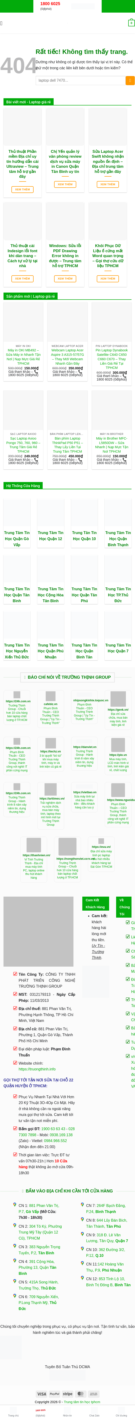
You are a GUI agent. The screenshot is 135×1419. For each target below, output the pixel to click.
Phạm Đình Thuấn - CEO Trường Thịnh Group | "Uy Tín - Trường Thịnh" (50, 715)
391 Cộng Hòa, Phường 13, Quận (37, 1268)
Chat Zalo (94, 1412)
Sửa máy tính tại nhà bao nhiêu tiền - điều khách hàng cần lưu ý (84, 802)
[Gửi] (130, 80)
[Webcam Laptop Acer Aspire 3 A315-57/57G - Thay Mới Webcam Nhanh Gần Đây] (67, 322)
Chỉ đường (121, 1412)
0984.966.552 (55, 1141)
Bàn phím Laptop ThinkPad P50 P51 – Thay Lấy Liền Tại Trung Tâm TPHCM (67, 445)
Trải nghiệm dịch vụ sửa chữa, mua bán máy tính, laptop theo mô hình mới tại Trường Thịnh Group (50, 813)
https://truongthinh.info (37, 1069)
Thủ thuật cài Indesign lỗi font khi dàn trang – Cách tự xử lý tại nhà (22, 256)
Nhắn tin (67, 1412)
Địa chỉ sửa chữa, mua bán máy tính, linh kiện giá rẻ (118, 719)
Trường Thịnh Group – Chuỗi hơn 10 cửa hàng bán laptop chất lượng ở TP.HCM (67, 870)
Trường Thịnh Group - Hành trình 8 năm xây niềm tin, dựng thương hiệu (84, 758)
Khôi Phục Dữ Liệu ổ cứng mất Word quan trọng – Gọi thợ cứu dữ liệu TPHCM (107, 256)
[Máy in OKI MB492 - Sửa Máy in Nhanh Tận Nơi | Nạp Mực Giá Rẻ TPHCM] (23, 322)
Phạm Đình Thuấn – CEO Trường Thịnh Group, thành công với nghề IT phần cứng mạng (118, 813)
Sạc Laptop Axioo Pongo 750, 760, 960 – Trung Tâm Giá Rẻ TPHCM (23, 445)
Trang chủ (13, 1412)
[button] (3, 23)
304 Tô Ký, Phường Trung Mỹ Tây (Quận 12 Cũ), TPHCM (40, 1232)
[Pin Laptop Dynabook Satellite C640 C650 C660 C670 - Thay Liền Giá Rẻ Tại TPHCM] (112, 322)
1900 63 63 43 (53, 1129)
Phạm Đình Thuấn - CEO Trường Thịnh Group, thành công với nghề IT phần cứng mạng (17, 761)
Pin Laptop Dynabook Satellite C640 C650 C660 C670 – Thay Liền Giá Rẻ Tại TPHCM (112, 359)
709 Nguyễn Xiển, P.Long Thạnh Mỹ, (39, 1303)
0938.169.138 (61, 1135)
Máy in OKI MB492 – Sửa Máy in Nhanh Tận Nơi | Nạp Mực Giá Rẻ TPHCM (23, 356)
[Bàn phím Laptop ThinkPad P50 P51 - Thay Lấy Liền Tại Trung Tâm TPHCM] (67, 410)
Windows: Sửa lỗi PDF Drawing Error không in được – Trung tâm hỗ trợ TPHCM (65, 256)
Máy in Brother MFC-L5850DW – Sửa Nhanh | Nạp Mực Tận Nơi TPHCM (111, 445)
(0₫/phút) (40, 1411)
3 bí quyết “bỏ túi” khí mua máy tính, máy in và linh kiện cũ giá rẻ (51, 761)
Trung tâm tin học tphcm (82, 1402)
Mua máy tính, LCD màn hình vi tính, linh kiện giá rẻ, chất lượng (117, 765)
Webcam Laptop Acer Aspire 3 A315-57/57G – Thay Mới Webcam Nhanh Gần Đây (67, 356)
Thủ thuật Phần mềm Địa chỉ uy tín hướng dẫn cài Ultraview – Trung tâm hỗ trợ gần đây (23, 164)
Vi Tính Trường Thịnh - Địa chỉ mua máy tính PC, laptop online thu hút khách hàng (33, 868)
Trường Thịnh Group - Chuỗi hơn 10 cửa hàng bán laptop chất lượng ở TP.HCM (17, 713)
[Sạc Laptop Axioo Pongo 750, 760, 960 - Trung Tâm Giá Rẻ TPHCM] (23, 410)
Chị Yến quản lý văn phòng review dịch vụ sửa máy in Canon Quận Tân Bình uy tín (65, 161)
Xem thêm (22, 189)
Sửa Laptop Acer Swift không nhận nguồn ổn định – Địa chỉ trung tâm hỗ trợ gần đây (108, 161)
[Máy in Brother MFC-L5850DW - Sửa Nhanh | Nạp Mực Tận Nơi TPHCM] (112, 410)
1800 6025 (50, 3)
